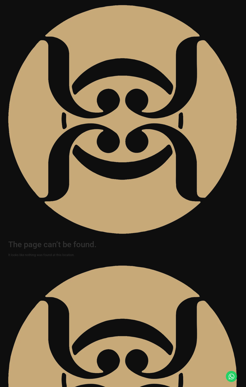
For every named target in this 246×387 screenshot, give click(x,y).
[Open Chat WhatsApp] (231, 376)
